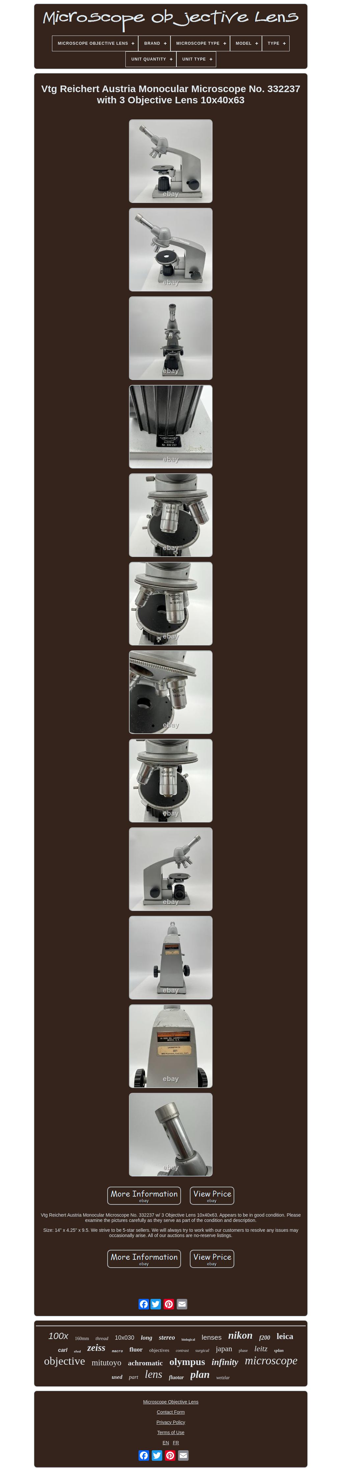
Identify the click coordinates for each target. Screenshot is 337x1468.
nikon (240, 1335)
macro (117, 1351)
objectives (159, 1350)
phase (243, 1350)
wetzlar (223, 1377)
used (117, 1377)
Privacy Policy (170, 1422)
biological (188, 1339)
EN (166, 1442)
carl (62, 1350)
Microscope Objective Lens (170, 1402)
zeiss (96, 1347)
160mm (82, 1338)
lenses (212, 1337)
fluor (136, 1349)
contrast (182, 1350)
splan (279, 1350)
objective (64, 1361)
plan (200, 1374)
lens (153, 1374)
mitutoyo (106, 1362)
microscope (271, 1360)
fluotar (176, 1377)
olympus (187, 1361)
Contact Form (171, 1412)
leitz (261, 1348)
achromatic (145, 1363)
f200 (264, 1337)
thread (101, 1338)
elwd (77, 1351)
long (146, 1337)
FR (176, 1442)
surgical (202, 1350)
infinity (225, 1362)
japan (224, 1349)
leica (285, 1336)
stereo (167, 1337)
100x (58, 1336)
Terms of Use (170, 1432)
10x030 (124, 1337)
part (133, 1377)
